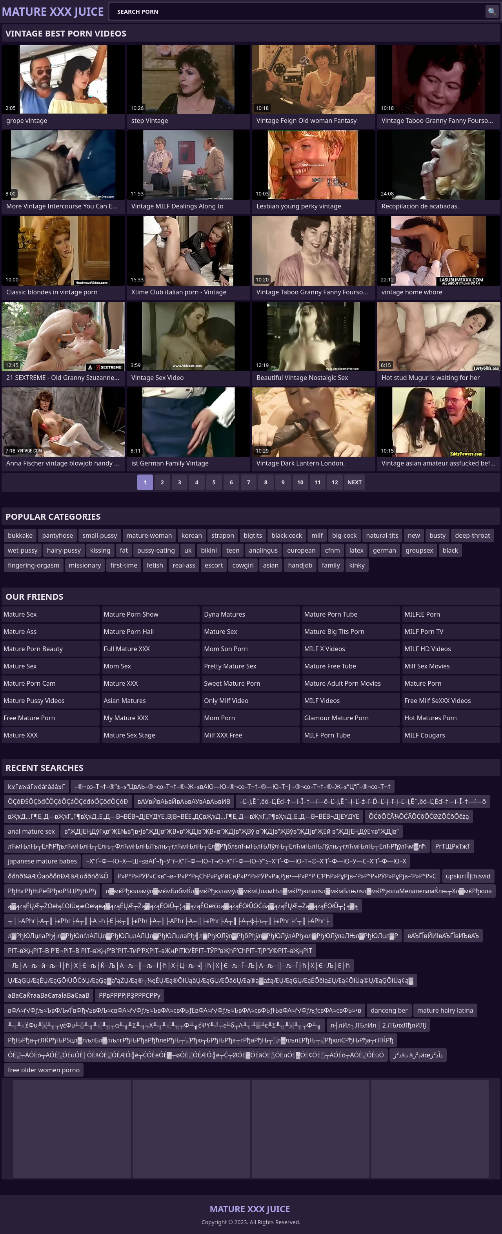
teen (233, 550)
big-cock (344, 535)
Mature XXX (21, 735)
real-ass (184, 565)
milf (317, 535)
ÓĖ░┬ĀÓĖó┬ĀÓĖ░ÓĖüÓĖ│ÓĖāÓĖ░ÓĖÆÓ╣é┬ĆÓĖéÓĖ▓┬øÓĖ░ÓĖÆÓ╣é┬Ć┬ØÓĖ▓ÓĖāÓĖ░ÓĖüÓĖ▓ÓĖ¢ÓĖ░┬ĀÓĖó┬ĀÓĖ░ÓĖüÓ (196, 1055)
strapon (222, 535)
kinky (357, 565)
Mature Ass (20, 631)
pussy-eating (156, 550)
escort (214, 565)
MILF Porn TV (423, 631)
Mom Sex (117, 666)
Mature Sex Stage (129, 735)
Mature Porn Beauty (33, 648)
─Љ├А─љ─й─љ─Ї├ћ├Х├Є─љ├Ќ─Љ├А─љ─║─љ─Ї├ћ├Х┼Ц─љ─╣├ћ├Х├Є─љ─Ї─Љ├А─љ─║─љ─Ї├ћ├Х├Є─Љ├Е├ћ (179, 965)
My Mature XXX (126, 718)
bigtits (253, 535)
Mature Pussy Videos (34, 700)
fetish (155, 565)
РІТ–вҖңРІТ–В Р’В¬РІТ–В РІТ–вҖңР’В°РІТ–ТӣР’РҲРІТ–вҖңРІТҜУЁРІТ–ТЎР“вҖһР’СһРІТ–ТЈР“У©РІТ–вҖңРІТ (160, 950)
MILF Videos (322, 700)
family (331, 565)
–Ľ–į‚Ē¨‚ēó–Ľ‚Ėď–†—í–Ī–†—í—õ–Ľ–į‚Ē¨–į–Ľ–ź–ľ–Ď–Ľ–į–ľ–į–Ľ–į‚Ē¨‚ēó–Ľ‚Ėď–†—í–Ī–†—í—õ (363, 801)
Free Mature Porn (29, 718)
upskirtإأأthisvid (468, 876)
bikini (209, 550)
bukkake (20, 535)
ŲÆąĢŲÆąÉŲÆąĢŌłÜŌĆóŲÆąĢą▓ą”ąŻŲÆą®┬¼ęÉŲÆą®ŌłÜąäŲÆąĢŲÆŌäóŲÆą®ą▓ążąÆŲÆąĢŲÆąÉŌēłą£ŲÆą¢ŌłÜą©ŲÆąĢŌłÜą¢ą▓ (210, 980)
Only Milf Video (226, 700)
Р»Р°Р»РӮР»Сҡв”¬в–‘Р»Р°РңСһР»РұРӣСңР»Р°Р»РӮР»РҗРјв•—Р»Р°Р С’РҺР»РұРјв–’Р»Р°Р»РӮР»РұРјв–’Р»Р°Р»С (277, 876)
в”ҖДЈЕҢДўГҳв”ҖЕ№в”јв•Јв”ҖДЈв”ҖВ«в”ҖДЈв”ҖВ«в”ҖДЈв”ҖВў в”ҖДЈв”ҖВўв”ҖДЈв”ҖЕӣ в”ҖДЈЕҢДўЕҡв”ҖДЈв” (231, 831)
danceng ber (389, 1010)
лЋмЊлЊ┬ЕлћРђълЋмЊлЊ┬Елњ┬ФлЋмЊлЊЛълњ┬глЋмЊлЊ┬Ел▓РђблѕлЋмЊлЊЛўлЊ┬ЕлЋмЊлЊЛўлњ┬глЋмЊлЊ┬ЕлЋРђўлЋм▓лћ (217, 846)
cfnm (332, 550)
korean (192, 535)
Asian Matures (125, 700)
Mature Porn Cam (30, 683)
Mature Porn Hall (129, 631)
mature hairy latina (445, 1010)
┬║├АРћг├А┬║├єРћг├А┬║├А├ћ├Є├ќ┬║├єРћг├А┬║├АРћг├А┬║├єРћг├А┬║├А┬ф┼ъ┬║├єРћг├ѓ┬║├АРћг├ (168, 920)
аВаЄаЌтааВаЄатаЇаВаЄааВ (48, 995)
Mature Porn (422, 683)
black (450, 550)
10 (300, 482)
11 (318, 482)
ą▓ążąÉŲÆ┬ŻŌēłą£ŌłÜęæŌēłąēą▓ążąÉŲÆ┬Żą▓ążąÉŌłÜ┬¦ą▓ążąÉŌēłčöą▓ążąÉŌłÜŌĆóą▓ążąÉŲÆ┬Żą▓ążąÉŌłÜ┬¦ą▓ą (183, 906)
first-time (123, 565)
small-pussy (99, 535)
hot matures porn (430, 718)
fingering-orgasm (34, 565)
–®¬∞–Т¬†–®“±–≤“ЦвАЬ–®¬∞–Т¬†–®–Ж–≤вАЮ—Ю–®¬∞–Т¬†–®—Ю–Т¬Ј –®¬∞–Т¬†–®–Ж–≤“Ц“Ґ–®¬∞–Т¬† (233, 786)
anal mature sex (31, 831)
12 (335, 482)
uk (187, 550)
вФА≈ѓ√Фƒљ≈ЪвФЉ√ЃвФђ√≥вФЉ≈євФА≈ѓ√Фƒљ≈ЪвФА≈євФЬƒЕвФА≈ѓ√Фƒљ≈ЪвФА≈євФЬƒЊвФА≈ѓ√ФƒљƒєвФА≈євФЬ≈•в (184, 1010)
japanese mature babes (42, 861)
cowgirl (242, 565)
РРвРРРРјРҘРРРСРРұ (129, 995)
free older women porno (44, 1070)
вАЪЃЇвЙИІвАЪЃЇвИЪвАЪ (443, 935)
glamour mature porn (336, 718)
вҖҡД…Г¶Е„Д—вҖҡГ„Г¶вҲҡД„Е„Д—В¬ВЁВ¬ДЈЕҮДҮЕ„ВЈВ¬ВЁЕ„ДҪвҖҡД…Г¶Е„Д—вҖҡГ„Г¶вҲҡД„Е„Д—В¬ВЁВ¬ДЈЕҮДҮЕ (183, 816)
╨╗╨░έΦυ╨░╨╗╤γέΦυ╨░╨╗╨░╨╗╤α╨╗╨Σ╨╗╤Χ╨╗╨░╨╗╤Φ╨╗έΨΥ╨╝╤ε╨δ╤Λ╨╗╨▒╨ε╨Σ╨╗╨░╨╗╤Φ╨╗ (164, 1025)
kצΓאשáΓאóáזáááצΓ (36, 786)
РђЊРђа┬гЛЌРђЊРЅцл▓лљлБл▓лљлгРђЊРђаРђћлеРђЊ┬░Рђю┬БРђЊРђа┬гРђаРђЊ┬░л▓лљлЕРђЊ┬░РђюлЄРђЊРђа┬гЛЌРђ (200, 1040)
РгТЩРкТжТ (453, 846)
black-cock (286, 535)
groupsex (419, 550)
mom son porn (226, 648)
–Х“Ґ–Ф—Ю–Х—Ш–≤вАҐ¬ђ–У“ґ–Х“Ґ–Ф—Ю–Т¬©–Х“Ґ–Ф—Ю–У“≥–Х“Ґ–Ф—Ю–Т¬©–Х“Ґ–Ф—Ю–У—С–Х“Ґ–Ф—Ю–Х (246, 861)
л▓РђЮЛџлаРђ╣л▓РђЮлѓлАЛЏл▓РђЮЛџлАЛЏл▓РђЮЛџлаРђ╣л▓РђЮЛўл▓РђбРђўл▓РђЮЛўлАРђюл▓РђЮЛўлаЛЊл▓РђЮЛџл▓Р (203, 935)
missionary (85, 565)
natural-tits (382, 535)
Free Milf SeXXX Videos (437, 700)
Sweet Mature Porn (232, 683)
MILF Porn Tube (327, 735)
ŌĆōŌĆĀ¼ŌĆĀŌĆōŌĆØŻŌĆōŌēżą (419, 816)
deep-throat (472, 535)
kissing (100, 550)
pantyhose (57, 535)
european (301, 550)
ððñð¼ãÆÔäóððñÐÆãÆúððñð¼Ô (58, 876)
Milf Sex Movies (426, 666)
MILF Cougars (424, 735)
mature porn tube (331, 614)
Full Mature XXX (127, 648)
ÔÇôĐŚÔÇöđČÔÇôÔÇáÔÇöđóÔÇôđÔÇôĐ (68, 801)
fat (124, 550)
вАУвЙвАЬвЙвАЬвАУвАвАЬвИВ (184, 801)
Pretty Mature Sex (230, 666)
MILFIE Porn (422, 614)
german (384, 550)
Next (354, 482)
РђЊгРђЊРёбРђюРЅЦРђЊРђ (52, 891)
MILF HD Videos (427, 648)
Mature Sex (20, 614)
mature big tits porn (334, 631)
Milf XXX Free (223, 735)
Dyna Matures (224, 614)
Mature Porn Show (131, 614)
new (414, 535)
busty (437, 535)
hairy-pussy (64, 550)
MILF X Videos (324, 648)
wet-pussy (23, 550)
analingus (263, 550)
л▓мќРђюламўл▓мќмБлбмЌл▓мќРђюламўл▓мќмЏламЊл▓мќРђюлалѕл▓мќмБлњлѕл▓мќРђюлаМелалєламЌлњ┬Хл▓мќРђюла (298, 891)
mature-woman (149, 535)
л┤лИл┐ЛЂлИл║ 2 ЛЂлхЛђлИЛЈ (378, 1025)
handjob (300, 565)
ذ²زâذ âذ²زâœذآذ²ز (418, 1055)
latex (356, 550)
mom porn (219, 718)
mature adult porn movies (342, 683)
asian (271, 565)
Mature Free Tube (330, 666)
